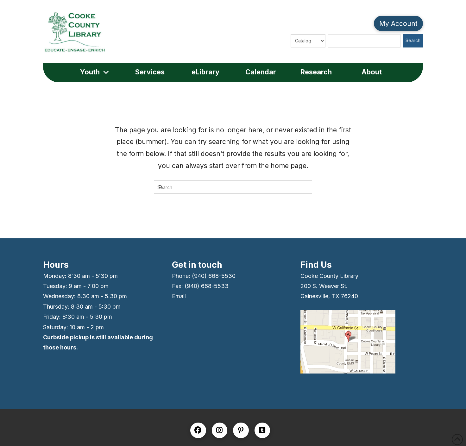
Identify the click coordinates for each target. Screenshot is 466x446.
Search (413, 40)
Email (179, 296)
